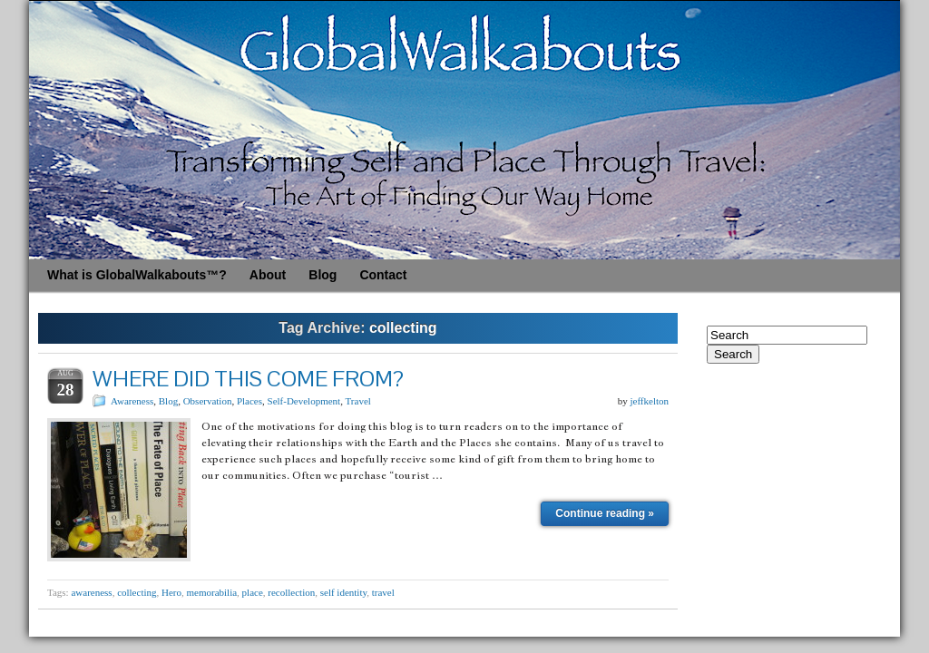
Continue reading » (604, 513)
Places (249, 400)
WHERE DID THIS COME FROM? (248, 379)
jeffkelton (649, 400)
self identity (343, 592)
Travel (358, 400)
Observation (207, 400)
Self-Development (304, 400)
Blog (168, 400)
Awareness (132, 400)
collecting (136, 592)
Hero (171, 592)
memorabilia (212, 592)
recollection (291, 592)
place (252, 592)
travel (383, 592)
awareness (91, 592)
